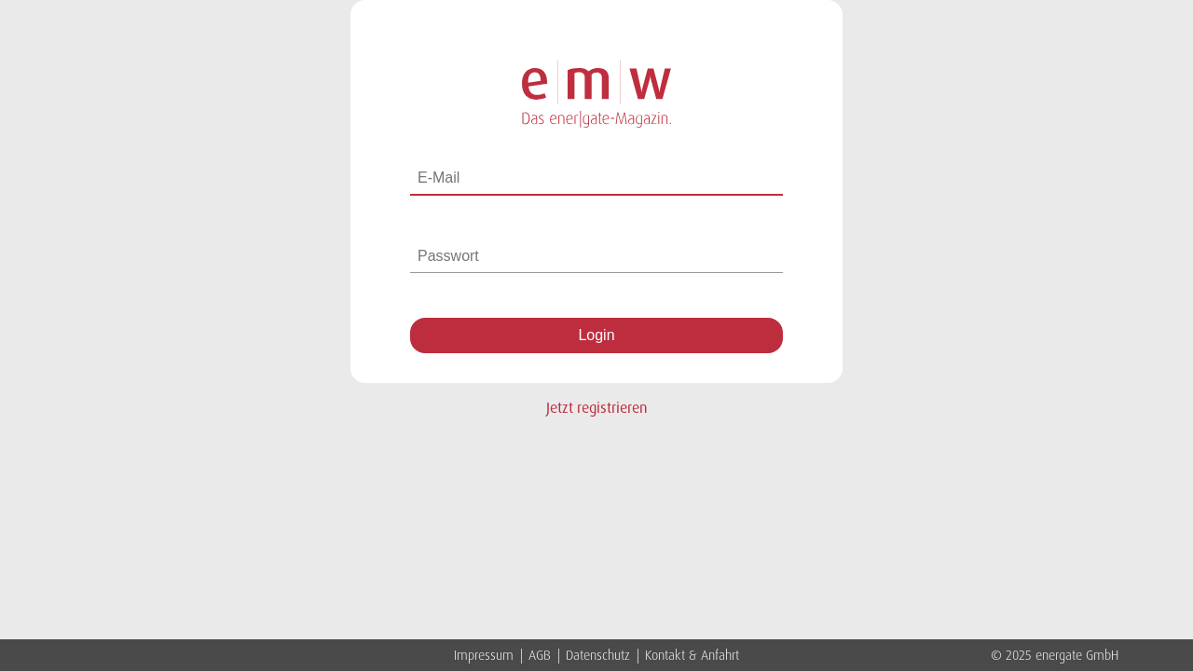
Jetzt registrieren (597, 408)
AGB (541, 655)
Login (596, 335)
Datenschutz (600, 655)
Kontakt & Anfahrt (692, 655)
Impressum (485, 655)
